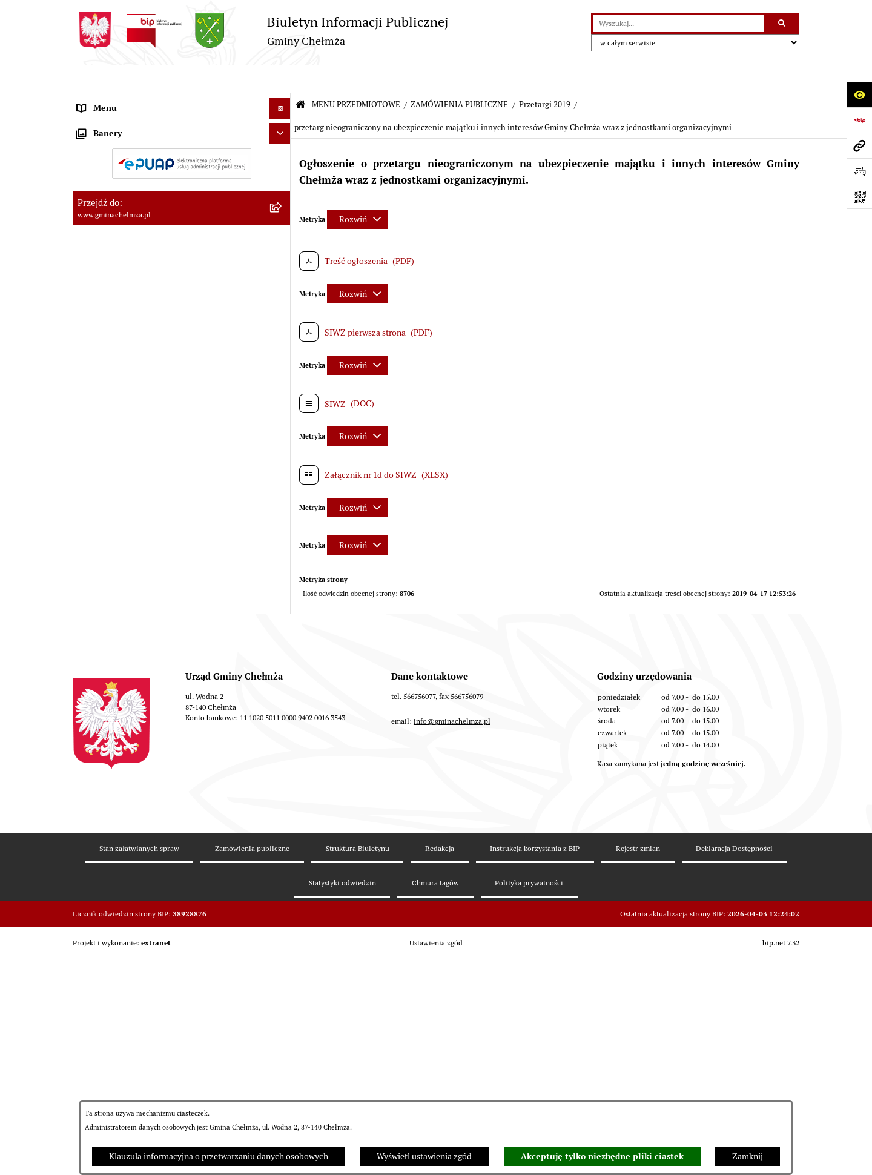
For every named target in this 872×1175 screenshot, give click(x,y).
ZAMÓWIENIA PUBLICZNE (459, 76)
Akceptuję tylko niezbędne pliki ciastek (602, 1156)
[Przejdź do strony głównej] (260, 30)
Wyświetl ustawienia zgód (424, 1156)
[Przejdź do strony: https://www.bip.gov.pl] (859, 120)
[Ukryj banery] (280, 972)
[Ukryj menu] (280, 79)
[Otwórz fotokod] (859, 196)
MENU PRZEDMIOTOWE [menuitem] (123, 100)
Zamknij (747, 1156)
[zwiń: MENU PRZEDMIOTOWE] (282, 101)
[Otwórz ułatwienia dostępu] (859, 94)
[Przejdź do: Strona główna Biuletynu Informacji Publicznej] (301, 76)
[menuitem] (182, 130)
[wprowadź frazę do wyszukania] (678, 23)
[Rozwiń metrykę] (357, 190)
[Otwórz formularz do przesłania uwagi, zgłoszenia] (859, 171)
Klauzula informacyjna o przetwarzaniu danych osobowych (218, 1156)
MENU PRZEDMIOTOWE (356, 76)
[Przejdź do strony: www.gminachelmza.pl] (859, 145)
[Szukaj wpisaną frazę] (782, 23)
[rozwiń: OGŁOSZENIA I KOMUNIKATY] (282, 129)
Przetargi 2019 (544, 76)
